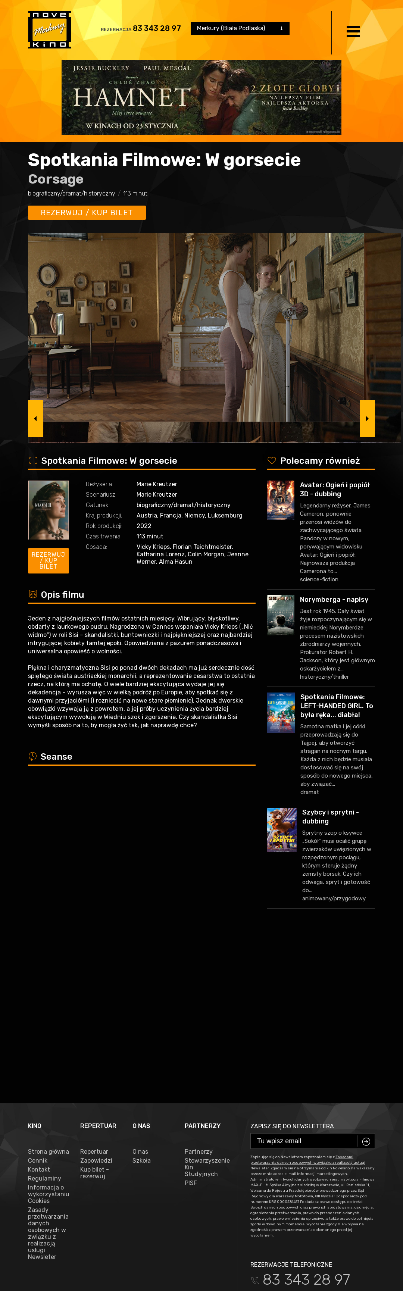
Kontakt (39, 989)
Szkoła (141, 980)
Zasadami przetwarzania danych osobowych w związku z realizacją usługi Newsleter (307, 982)
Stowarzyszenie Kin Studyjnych (205, 987)
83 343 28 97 (157, 28)
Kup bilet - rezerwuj (94, 993)
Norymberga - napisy (334, 600)
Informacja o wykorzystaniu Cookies (48, 1014)
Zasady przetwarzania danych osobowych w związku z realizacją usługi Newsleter (48, 1053)
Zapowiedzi (96, 980)
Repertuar (94, 971)
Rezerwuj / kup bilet (87, 212)
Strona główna (48, 971)
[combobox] (240, 28)
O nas (140, 971)
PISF (191, 1003)
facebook (44, 1146)
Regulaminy (44, 998)
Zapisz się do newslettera (292, 946)
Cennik (37, 980)
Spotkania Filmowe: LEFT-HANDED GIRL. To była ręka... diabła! (336, 706)
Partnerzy (199, 971)
